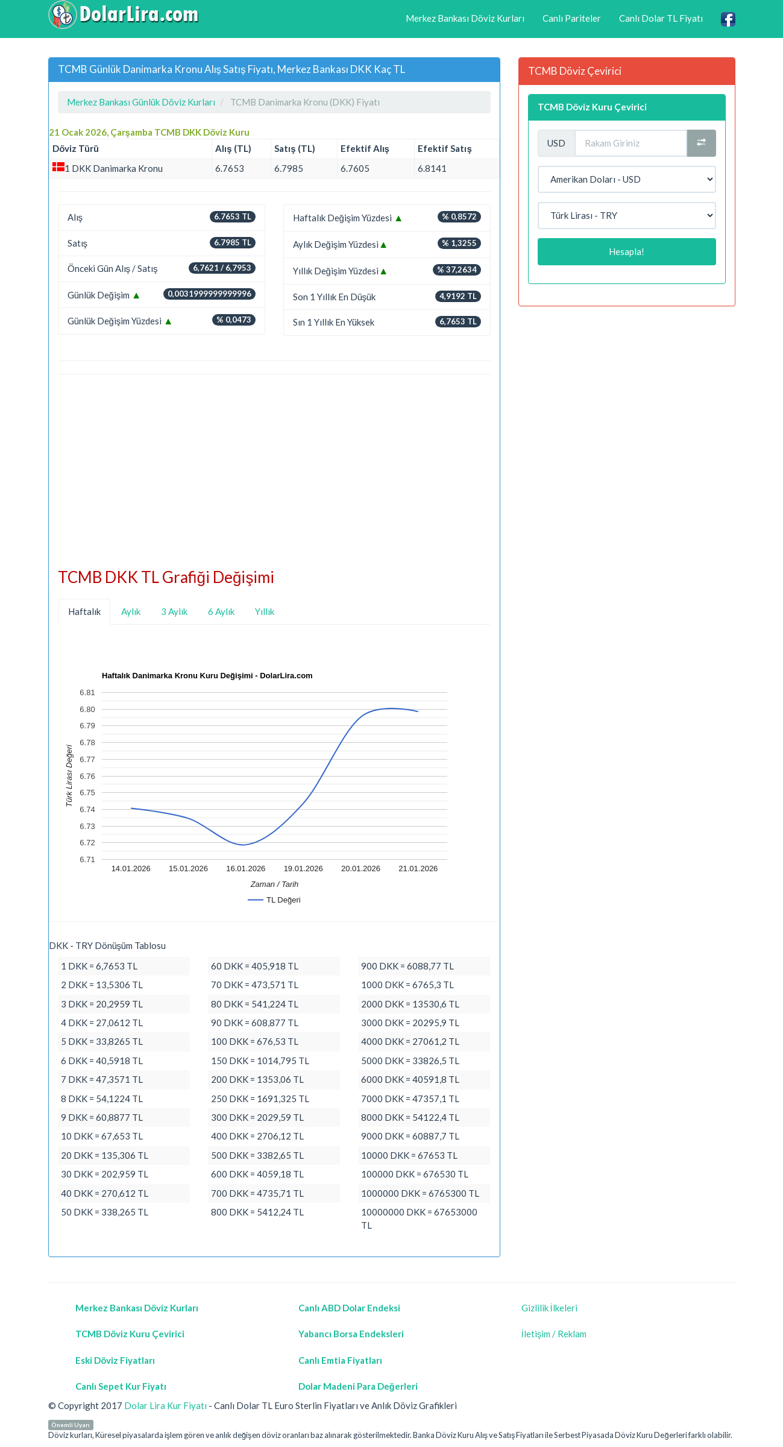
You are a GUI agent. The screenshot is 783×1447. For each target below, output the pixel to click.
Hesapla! (626, 251)
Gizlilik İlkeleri (549, 1307)
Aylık (130, 611)
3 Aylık (174, 611)
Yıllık (264, 611)
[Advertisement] (274, 471)
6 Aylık (221, 611)
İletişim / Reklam (554, 1333)
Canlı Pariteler (571, 18)
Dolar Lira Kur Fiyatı (165, 1405)
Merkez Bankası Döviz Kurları (465, 18)
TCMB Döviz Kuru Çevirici (592, 106)
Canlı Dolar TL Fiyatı (661, 18)
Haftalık (84, 611)
